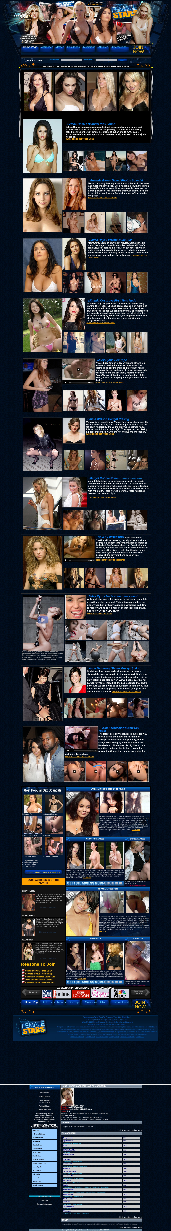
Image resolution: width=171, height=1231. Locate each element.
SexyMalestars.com (44, 1204)
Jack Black (36, 1141)
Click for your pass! (44, 1196)
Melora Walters (77, 1183)
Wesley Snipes (37, 1152)
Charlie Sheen (37, 1145)
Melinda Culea (101, 1192)
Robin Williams (38, 1138)
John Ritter (37, 1181)
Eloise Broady (77, 1143)
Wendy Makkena (77, 1173)
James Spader (37, 1167)
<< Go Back (44, 1093)
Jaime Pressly (67, 1161)
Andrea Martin (68, 1196)
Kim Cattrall (67, 1213)
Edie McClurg (68, 1166)
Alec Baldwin (37, 1149)
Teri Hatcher (67, 1183)
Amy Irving (67, 1157)
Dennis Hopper (38, 1185)
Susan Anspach (77, 1204)
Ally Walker (95, 1187)
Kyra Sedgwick (77, 1187)
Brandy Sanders (78, 1178)
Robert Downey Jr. (39, 1163)
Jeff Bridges (37, 1171)
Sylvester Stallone (39, 1134)
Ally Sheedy (67, 1152)
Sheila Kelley (105, 1187)
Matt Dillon (37, 1156)
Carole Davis (85, 1213)
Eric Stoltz (36, 1174)
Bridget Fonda (68, 1187)
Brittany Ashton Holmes (80, 1166)
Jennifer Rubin (78, 1196)
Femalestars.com (44, 1110)
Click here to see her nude (129, 1130)
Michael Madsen (38, 1160)
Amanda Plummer (69, 1192)
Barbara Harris (77, 1161)
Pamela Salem (68, 1143)
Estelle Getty (76, 1213)
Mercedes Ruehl (90, 1192)
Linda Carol (67, 1208)
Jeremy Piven (37, 1178)
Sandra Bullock (68, 1178)
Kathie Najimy (80, 1192)
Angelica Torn (68, 1147)
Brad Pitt (36, 1130)
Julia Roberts (67, 1204)
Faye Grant (67, 1173)
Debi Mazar (87, 1187)
